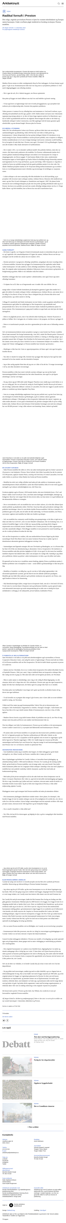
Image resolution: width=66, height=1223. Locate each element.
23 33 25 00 (5, 1149)
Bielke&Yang (11, 1210)
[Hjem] (10, 3)
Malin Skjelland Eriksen (9, 1180)
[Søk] (59, 3)
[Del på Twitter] (3, 1020)
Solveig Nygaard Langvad (41, 1147)
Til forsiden (5, 1013)
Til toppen (5, 1219)
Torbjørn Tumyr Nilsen (40, 1149)
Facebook (5, 1160)
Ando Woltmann (38, 1141)
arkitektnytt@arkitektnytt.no (10, 1152)
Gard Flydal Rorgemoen (9, 1183)
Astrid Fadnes (6, 1181)
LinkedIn (4, 1159)
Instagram (5, 1162)
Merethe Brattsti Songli (41, 1157)
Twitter (4, 1164)
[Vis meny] (63, 3)
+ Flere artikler (33, 1127)
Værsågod (43, 1210)
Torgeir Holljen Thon (40, 1151)
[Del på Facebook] (7, 1020)
